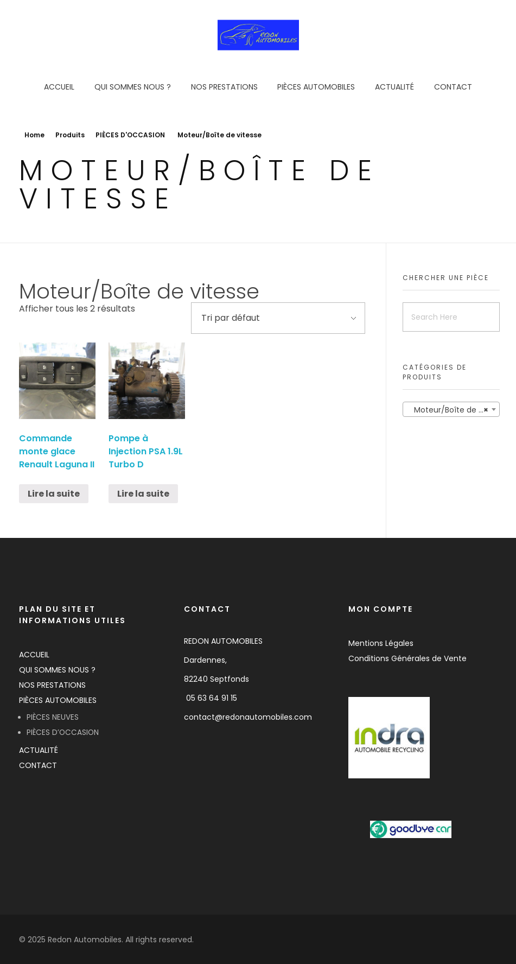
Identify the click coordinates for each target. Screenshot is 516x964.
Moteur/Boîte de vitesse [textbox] (453, 409)
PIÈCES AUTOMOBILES (58, 700)
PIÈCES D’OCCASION (63, 732)
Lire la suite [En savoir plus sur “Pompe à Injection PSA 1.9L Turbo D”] (143, 493)
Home (34, 134)
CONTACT (38, 765)
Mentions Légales (380, 643)
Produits (70, 134)
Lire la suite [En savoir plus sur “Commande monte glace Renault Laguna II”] (54, 493)
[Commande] (278, 318)
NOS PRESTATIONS (52, 685)
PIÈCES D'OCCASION (130, 134)
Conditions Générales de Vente (407, 658)
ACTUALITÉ (38, 750)
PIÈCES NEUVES (53, 717)
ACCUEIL (34, 654)
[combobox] (451, 409)
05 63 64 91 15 (211, 698)
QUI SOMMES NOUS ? (57, 669)
